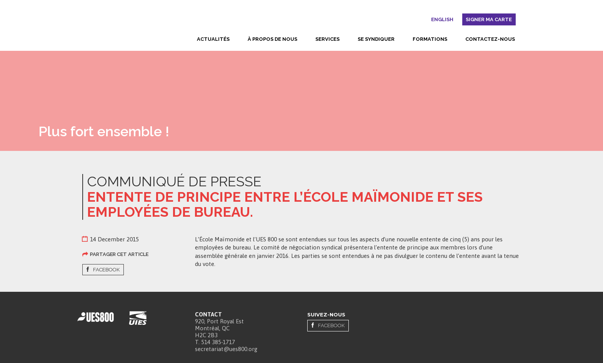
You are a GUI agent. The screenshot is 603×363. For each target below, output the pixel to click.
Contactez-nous (490, 39)
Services (327, 39)
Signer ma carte (489, 19)
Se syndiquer (376, 39)
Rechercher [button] (424, 20)
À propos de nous (272, 39)
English (442, 19)
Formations (430, 39)
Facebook (106, 270)
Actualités (213, 39)
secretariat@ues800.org (226, 348)
